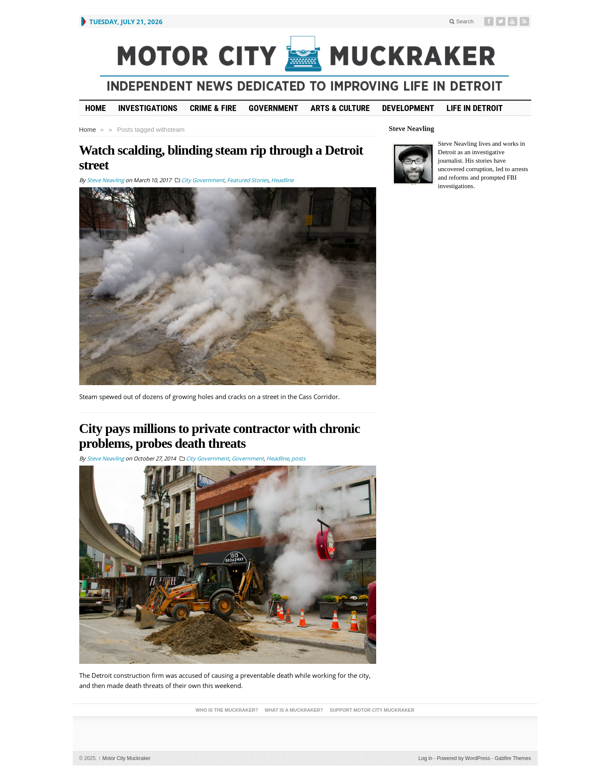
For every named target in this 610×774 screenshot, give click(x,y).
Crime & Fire (213, 108)
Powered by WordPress (463, 758)
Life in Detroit (474, 108)
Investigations (147, 108)
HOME (95, 108)
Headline (282, 180)
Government (273, 108)
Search (461, 21)
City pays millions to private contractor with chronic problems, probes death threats (219, 436)
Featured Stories (248, 180)
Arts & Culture (340, 108)
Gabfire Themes (513, 758)
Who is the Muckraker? (227, 710)
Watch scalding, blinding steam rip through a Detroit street (221, 157)
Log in (426, 758)
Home (87, 129)
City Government (203, 180)
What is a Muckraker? (294, 710)
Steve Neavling (411, 129)
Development (408, 108)
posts (298, 458)
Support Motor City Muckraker (372, 710)
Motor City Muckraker (124, 758)
